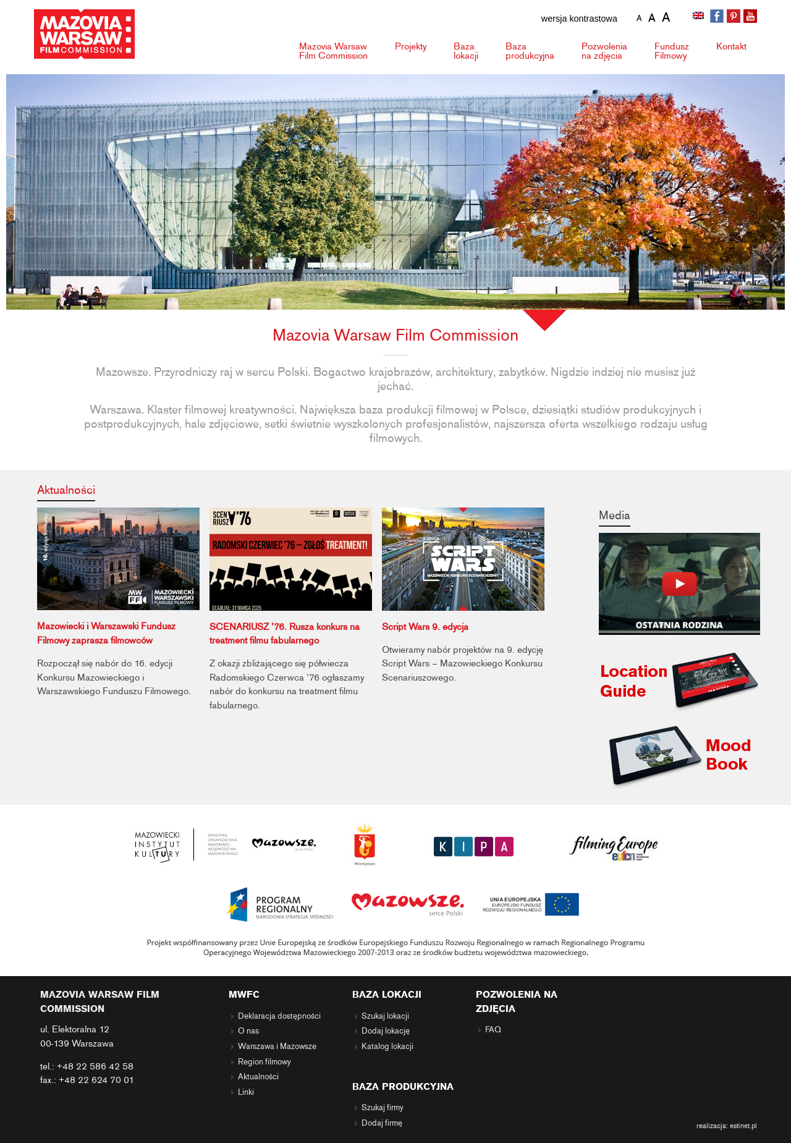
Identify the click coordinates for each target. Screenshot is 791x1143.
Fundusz (671, 51)
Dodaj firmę (382, 1123)
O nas (248, 1031)
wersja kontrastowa (579, 18)
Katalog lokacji (387, 1047)
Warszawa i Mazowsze (277, 1047)
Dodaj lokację (386, 1031)
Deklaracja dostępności (279, 1016)
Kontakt (731, 46)
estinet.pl (743, 1125)
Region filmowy (264, 1062)
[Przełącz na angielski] (699, 16)
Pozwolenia (604, 51)
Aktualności (66, 490)
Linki (246, 1092)
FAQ (493, 1030)
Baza (466, 51)
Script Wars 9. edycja (425, 626)
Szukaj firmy (383, 1108)
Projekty (410, 46)
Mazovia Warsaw (333, 51)
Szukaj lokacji (385, 1016)
